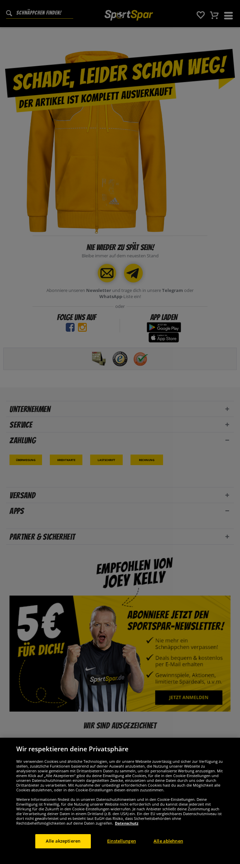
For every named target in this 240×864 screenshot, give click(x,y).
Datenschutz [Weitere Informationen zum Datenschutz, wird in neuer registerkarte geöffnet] (126, 828)
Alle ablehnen (168, 846)
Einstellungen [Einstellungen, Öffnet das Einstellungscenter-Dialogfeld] (121, 846)
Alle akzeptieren (63, 846)
